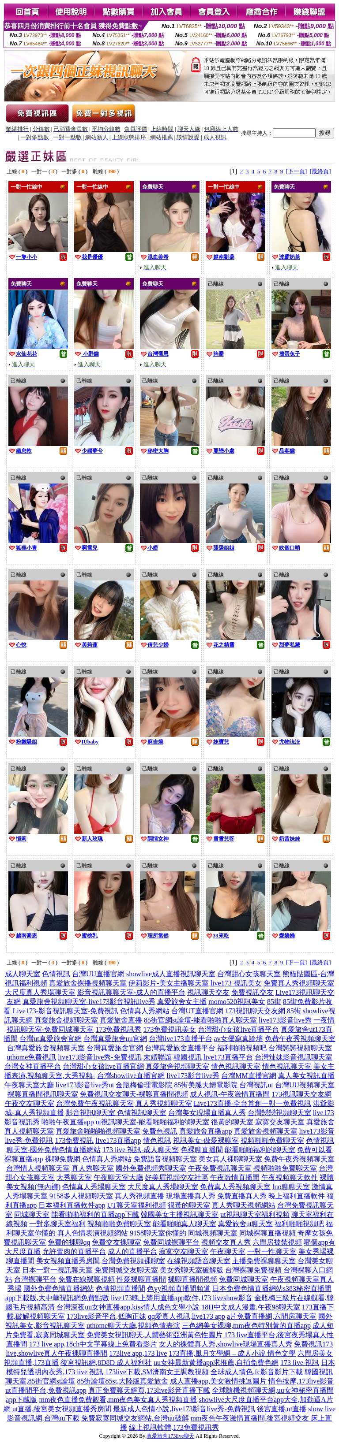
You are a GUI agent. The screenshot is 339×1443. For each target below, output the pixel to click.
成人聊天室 (22, 974)
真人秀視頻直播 (139, 1196)
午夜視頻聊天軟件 (289, 1177)
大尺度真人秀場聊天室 (40, 992)
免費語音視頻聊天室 (165, 1159)
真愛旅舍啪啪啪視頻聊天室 (98, 1131)
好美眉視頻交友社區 (176, 1177)
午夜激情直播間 (235, 1177)
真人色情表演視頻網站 (92, 1233)
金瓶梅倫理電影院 (144, 1085)
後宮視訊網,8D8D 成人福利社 (106, 1362)
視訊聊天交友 (208, 992)
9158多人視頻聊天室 (81, 1196)
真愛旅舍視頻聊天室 (66, 1020)
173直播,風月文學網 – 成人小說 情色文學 (232, 1353)
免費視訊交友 (252, 992)
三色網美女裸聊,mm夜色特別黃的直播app (246, 1325)
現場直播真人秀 (190, 1196)
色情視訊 (56, 974)
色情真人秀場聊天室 (94, 1186)
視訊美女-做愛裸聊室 (206, 1140)
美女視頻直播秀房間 (68, 1260)
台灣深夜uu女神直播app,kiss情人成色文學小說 (128, 1307)
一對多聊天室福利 (57, 1223)
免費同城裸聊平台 (171, 1242)
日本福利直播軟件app (71, 1205)
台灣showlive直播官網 (131, 1075)
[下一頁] (296, 171)
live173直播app (118, 1140)
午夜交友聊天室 (29, 1103)
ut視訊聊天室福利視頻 (254, 1214)
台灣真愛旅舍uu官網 (115, 1038)
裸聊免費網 (62, 1159)
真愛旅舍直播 (121, 1020)
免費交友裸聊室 (116, 1242)
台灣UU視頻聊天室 (305, 1085)
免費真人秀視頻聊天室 (299, 983)
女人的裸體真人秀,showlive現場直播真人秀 (225, 1344)
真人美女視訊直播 (306, 1075)
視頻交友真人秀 (226, 1242)
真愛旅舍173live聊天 (170, 1436)
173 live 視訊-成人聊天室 (140, 1149)
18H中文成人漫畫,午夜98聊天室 (250, 1307)
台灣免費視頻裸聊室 (133, 1260)
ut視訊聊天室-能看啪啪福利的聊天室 (153, 1122)
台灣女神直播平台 (32, 1066)
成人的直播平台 (132, 1251)
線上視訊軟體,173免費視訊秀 (174, 1427)
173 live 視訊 (299, 1362)
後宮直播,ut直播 (281, 1409)
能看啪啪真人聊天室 (184, 1223)
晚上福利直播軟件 (296, 1196)
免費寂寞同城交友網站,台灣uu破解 (135, 1418)
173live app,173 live (138, 1353)
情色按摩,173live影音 (301, 1381)
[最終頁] (320, 171)
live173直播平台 (228, 1057)
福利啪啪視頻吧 (242, 1048)
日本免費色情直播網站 (247, 1288)
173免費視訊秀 (118, 1029)
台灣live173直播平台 (180, 1038)
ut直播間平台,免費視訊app (46, 1390)
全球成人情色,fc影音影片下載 (256, 1372)
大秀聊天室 (74, 1177)
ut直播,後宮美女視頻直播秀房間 (61, 1409)
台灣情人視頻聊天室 (38, 1168)
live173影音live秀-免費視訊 (99, 1057)
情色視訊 (157, 1140)
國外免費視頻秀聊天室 (151, 1168)
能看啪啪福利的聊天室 (260, 1149)
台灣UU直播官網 (98, 974)
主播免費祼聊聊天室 (264, 1260)
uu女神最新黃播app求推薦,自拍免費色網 (216, 1362)
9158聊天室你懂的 (158, 1233)
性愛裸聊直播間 (141, 1279)
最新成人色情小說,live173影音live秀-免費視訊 (184, 1409)
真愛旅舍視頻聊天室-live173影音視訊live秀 (89, 1001)
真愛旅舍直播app (205, 1131)
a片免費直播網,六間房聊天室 (271, 1316)
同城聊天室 (31, 1214)
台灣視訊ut (256, 1085)
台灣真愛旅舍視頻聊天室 (46, 1048)
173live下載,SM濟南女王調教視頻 (157, 1372)
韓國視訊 (187, 1057)
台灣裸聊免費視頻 (253, 1270)
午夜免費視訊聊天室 (220, 1168)
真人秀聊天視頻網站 (243, 1205)
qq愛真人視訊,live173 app (186, 1316)
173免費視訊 (74, 1140)
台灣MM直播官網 (248, 1075)
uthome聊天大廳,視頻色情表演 (133, 1325)
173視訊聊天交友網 (255, 1011)
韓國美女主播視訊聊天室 (179, 1214)
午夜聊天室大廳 (29, 1085)
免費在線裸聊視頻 (86, 1279)
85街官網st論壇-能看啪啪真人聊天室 (200, 1020)
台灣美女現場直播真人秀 (207, 1112)
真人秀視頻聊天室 (164, 1103)
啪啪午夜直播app (67, 1122)
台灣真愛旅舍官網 (115, 1048)
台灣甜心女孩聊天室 (249, 974)
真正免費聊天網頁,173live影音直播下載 (149, 1390)
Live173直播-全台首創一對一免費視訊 (253, 1103)
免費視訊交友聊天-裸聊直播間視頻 (134, 1094)
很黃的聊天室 (232, 1122)
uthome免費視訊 (31, 1057)
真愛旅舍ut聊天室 (245, 1223)
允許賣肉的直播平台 (74, 1251)
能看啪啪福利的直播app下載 (95, 1214)
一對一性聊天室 (272, 1251)
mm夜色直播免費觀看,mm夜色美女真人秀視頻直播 (118, 1399)
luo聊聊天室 (290, 1186)
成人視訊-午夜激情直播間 (230, 1094)
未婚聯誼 (157, 1057)
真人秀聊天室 (93, 1168)
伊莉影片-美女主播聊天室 (168, 983)
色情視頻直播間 (120, 1288)
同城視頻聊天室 (212, 1233)
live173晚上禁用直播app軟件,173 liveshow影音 (181, 1298)
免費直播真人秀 (242, 1196)
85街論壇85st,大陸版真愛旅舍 (122, 1381)
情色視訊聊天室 (235, 1066)
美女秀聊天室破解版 (191, 1270)
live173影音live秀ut (85, 1085)
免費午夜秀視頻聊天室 (300, 1038)
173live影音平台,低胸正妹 (106, 1316)
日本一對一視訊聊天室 (57, 1270)
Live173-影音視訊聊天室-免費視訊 (65, 1011)
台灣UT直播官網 (197, 1011)
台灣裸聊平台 (35, 1279)
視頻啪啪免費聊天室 (272, 1140)
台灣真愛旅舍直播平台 (180, 1048)
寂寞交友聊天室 (280, 1122)
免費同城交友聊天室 (126, 1270)
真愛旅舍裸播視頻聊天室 (88, 983)
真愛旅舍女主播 (182, 1001)
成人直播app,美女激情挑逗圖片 (218, 1381)
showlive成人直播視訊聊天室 (170, 974)
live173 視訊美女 (236, 983)
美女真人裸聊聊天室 (230, 1159)
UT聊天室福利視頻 (136, 1205)
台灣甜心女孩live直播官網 (103, 1066)
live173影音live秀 (285, 1020)
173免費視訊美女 (169, 1029)
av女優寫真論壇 (238, 1038)
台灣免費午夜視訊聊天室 (95, 1103)
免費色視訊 (159, 1131)
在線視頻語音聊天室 (198, 1260)
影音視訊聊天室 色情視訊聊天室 (116, 1112)
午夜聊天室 (227, 1251)
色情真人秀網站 (145, 1011)
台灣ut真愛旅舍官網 (50, 1038)
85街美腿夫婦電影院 (205, 1085)
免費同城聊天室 (243, 1279)
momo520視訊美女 (236, 1001)
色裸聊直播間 (202, 1149)
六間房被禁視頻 (277, 1242)
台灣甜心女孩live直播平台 (238, 1029)
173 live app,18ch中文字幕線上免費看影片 (93, 1344)
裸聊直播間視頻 (192, 1279)
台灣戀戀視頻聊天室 (300, 1048)
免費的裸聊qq (69, 1242)
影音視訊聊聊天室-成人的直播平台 (131, 992)
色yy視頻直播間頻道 (179, 1288)
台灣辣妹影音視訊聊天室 (293, 1057)
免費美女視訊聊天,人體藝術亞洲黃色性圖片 (154, 1335)
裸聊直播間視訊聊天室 (43, 1094)
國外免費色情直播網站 (58, 1288)
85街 (274, 1001)
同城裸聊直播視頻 (267, 1233)
